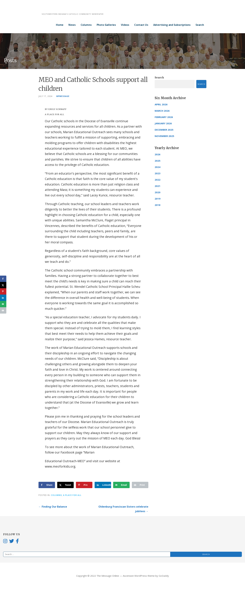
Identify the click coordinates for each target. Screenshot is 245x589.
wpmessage (62, 96)
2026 (157, 154)
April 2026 (161, 104)
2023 (157, 173)
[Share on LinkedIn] (103, 485)
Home (59, 25)
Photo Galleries (106, 25)
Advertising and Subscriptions (171, 25)
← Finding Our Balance (53, 506)
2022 (157, 179)
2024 (157, 167)
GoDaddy (164, 575)
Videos (125, 25)
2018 (157, 205)
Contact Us (141, 25)
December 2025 (164, 129)
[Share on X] (65, 485)
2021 (157, 186)
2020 (157, 192)
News (71, 25)
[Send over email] (121, 485)
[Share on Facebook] (47, 485)
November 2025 (164, 136)
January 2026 (163, 123)
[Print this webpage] (140, 485)
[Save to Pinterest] (84, 485)
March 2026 (162, 110)
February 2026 (164, 117)
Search (200, 25)
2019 (157, 198)
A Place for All (72, 495)
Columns (86, 25)
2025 (157, 160)
